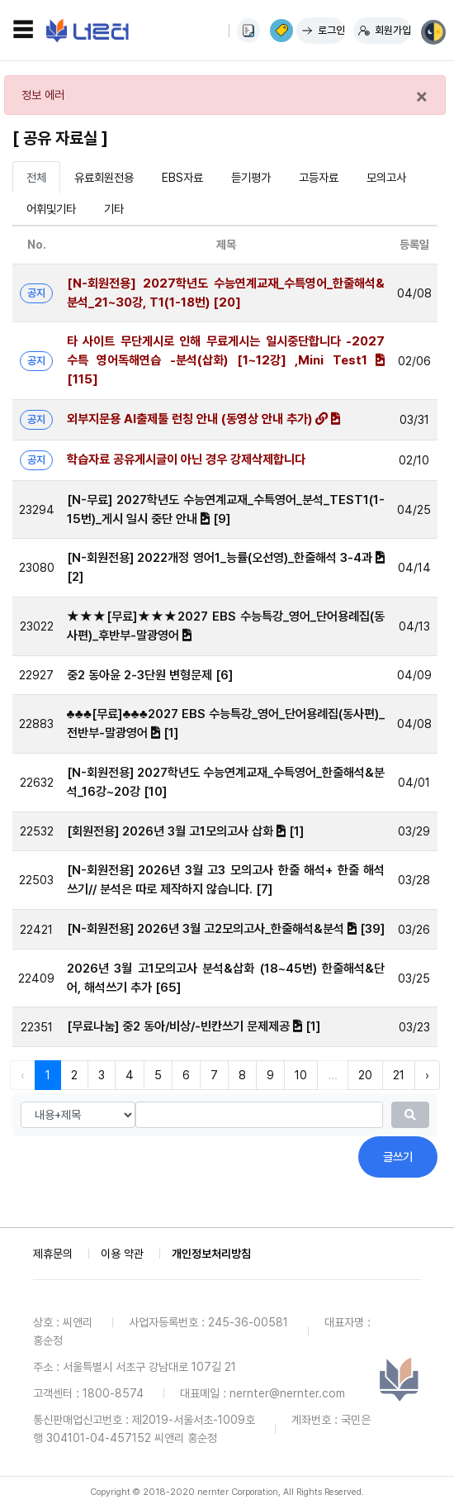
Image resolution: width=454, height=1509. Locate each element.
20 (365, 1075)
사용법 (248, 30)
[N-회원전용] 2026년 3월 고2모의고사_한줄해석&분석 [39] (226, 928)
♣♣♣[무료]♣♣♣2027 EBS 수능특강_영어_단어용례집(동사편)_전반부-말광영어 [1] (226, 723)
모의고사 (386, 177)
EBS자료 (182, 177)
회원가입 (393, 30)
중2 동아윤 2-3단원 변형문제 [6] (150, 675)
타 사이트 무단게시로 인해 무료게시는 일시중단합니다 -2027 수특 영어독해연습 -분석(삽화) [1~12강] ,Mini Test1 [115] (226, 360)
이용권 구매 (281, 30)
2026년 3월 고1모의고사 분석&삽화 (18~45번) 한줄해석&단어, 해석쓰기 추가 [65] (226, 978)
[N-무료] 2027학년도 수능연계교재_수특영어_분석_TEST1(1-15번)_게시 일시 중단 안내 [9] (226, 509)
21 (398, 1075)
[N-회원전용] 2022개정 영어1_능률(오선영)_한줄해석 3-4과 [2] (226, 567)
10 (301, 1075)
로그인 (331, 30)
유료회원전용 (104, 177)
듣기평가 (251, 177)
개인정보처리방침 (211, 1253)
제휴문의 (53, 1253)
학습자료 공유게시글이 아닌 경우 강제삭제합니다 (186, 459)
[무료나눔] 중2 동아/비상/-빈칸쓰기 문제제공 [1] (193, 1026)
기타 (114, 209)
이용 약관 (122, 1253)
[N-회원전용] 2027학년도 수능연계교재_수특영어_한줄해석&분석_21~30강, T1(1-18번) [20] (226, 293)
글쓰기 (398, 1157)
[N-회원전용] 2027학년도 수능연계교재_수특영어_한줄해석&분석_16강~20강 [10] (226, 782)
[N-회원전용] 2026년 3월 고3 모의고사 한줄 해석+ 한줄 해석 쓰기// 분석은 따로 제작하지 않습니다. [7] (226, 880)
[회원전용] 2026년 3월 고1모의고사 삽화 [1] (185, 831)
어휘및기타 (51, 209)
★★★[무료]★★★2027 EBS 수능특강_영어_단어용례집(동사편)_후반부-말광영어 (226, 626)
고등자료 (318, 177)
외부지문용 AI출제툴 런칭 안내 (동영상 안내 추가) (203, 419)
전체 (36, 177)
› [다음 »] (427, 1075)
